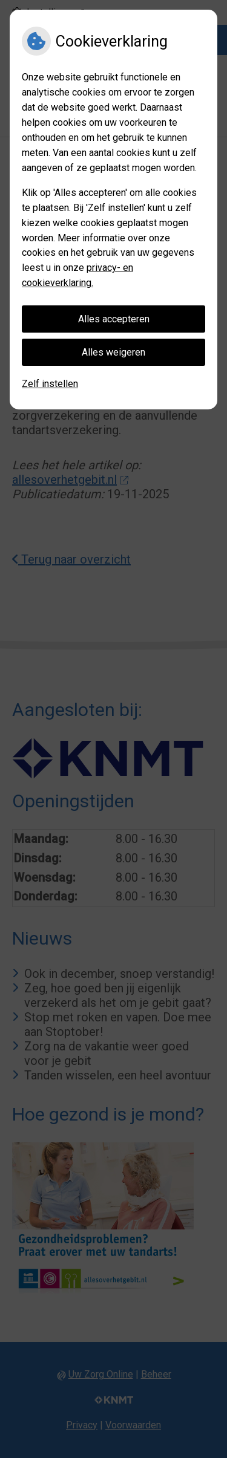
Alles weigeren (113, 352)
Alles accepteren (114, 319)
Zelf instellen (50, 383)
